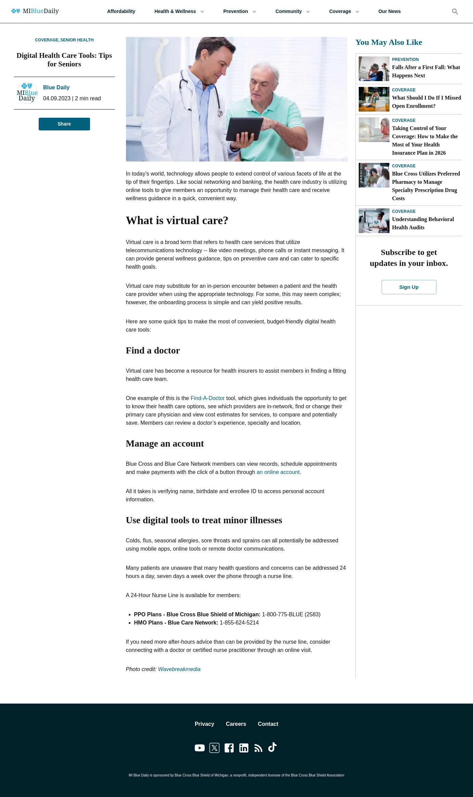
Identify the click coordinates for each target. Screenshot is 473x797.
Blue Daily (56, 87)
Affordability (121, 11)
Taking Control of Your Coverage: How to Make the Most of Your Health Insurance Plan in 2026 (425, 140)
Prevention (240, 11)
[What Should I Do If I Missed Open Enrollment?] (374, 99)
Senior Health (76, 40)
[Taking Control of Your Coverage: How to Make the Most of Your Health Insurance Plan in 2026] (374, 129)
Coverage (344, 11)
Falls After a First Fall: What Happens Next (426, 71)
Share (64, 124)
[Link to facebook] (229, 749)
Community (293, 11)
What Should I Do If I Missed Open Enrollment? (426, 102)
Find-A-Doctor (208, 398)
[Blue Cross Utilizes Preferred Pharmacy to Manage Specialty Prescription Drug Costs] (374, 175)
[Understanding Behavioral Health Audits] (374, 220)
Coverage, (47, 40)
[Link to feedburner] (259, 749)
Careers (236, 724)
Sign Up (409, 287)
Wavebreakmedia (179, 669)
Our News (390, 11)
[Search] (455, 11)
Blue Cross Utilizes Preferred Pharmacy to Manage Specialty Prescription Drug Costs (426, 186)
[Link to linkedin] (244, 749)
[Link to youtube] (200, 749)
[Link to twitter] (214, 749)
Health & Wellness (179, 11)
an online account (278, 472)
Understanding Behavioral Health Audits (423, 223)
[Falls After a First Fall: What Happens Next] (374, 68)
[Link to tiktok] (273, 749)
